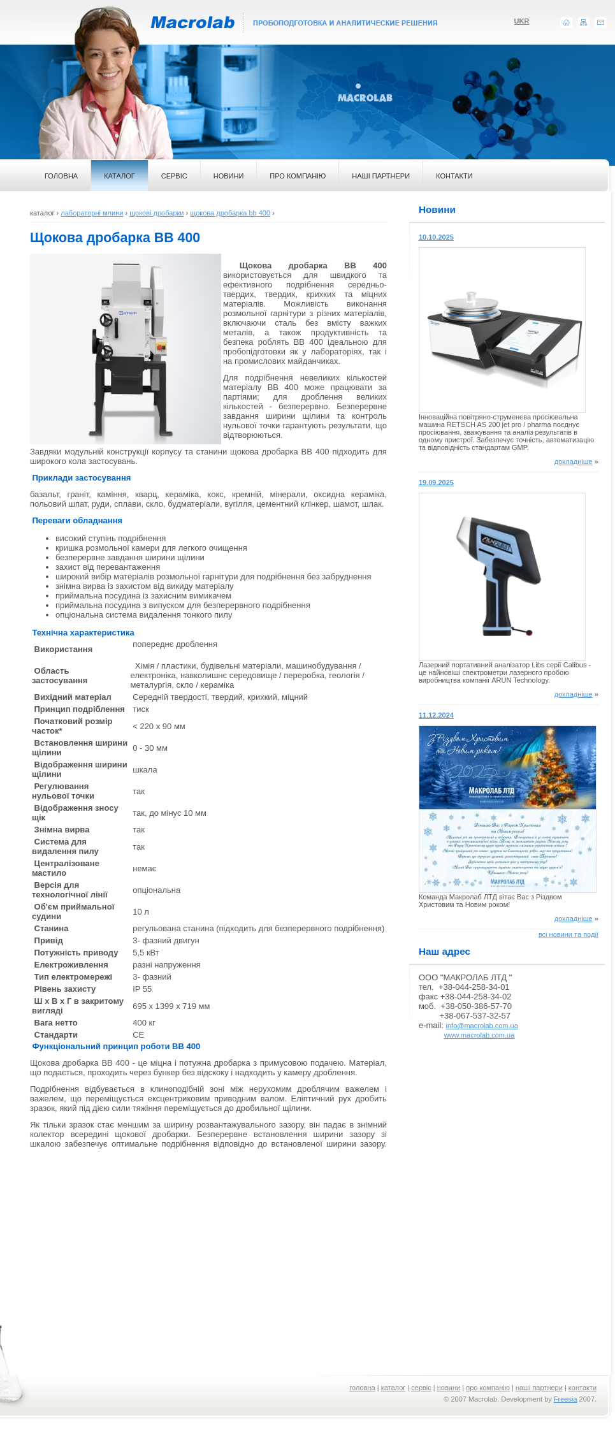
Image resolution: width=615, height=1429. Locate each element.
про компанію (488, 1387)
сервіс (421, 1387)
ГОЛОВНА (61, 176)
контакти (582, 1387)
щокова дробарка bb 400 (230, 213)
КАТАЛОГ (119, 176)
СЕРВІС (174, 176)
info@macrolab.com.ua (482, 1025)
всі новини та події (568, 934)
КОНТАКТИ (454, 176)
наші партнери (539, 1387)
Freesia (565, 1399)
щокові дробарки (156, 213)
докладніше (573, 461)
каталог (393, 1387)
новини (448, 1387)
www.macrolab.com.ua (479, 1035)
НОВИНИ (228, 176)
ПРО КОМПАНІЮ (298, 176)
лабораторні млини (92, 213)
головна (362, 1387)
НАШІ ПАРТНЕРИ (381, 176)
